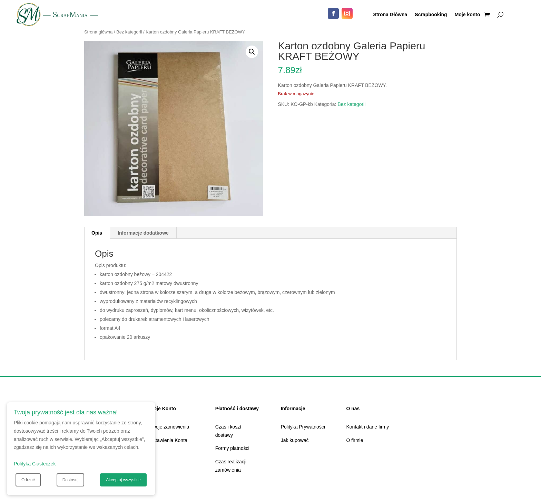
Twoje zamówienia (169, 427)
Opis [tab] (96, 233)
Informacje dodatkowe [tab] (143, 233)
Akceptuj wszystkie (123, 480)
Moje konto (467, 14)
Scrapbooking (431, 14)
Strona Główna (390, 14)
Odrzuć (28, 480)
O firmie (354, 440)
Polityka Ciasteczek (35, 463)
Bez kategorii (129, 32)
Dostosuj (70, 480)
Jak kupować (295, 440)
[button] (252, 52)
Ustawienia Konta (168, 440)
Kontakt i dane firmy (367, 427)
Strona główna (98, 32)
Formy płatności (232, 448)
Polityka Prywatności (303, 427)
